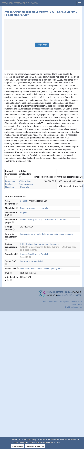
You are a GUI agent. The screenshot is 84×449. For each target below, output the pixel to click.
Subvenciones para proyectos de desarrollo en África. (44, 219)
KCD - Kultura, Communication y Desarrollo (26, 184)
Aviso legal (77, 304)
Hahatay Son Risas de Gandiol (34, 254)
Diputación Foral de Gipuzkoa (10, 184)
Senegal (24, 201)
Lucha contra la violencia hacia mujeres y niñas (41, 268)
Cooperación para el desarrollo (34, 208)
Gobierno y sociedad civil (31, 261)
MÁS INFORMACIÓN (35, 446)
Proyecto (24, 212)
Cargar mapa (42, 45)
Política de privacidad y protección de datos (62, 301)
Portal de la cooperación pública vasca (20, 3)
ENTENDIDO (17, 446)
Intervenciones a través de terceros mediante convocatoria (46, 234)
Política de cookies (73, 307)
